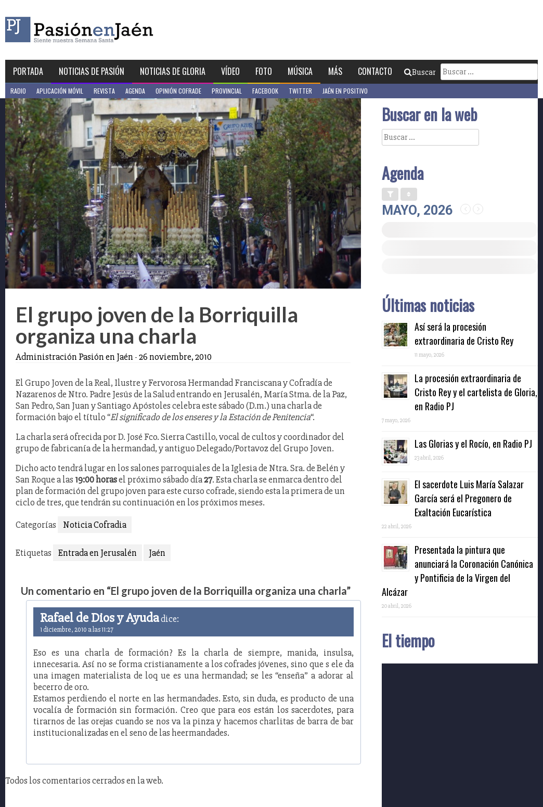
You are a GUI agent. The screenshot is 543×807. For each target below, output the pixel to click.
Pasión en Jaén (107, 29)
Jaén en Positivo (345, 90)
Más (335, 71)
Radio (18, 90)
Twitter (300, 90)
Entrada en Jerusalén (97, 552)
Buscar (419, 72)
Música (300, 71)
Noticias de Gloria (172, 71)
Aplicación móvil (59, 90)
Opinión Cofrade (178, 90)
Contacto (375, 71)
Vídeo (230, 71)
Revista (104, 90)
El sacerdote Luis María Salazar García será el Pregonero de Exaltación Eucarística (469, 498)
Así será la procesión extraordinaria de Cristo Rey (464, 333)
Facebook (265, 90)
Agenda (135, 90)
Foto (263, 71)
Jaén (157, 552)
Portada (28, 71)
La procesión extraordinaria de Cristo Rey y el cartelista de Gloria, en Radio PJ (476, 392)
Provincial (227, 90)
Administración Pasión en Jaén (74, 356)
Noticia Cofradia (94, 524)
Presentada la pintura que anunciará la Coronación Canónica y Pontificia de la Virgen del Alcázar (457, 570)
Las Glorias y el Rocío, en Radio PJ (473, 443)
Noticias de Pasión (91, 71)
